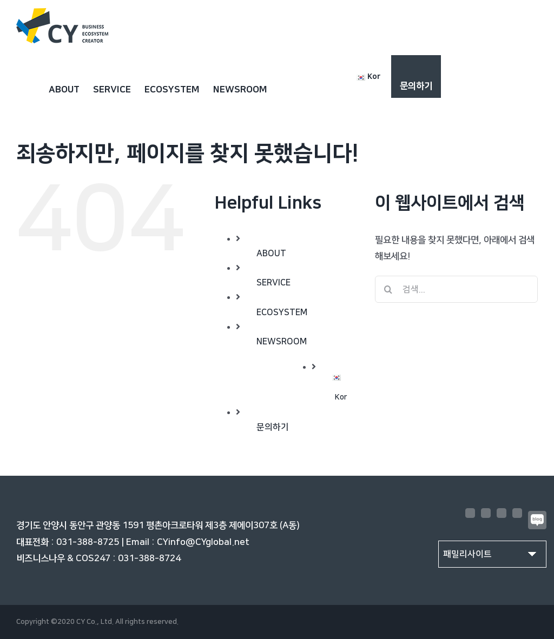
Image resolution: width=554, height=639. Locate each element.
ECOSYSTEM (281, 312)
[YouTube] (501, 513)
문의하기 (272, 427)
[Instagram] (486, 513)
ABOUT (271, 253)
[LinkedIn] (517, 513)
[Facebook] (470, 513)
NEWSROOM (281, 342)
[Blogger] (537, 520)
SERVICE (273, 283)
